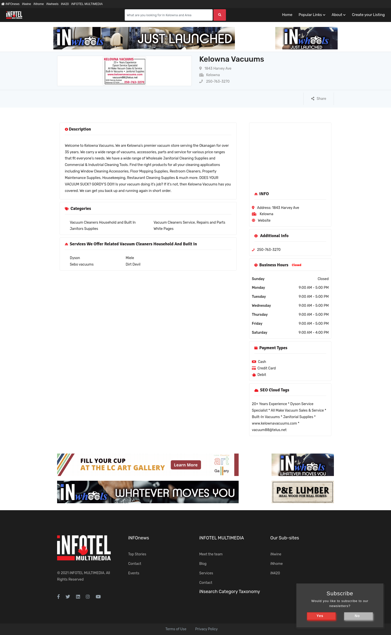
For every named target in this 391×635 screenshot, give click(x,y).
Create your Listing (368, 14)
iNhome (38, 4)
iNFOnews (10, 4)
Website (264, 220)
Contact (134, 564)
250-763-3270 (214, 81)
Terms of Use (175, 629)
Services (206, 573)
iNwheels (52, 4)
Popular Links (310, 14)
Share (318, 99)
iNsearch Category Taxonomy (229, 591)
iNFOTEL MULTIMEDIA (87, 4)
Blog (202, 564)
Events (133, 573)
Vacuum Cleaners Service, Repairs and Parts (189, 222)
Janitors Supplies (84, 229)
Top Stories (137, 554)
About (337, 14)
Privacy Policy (206, 629)
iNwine (26, 4)
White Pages (164, 229)
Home (287, 14)
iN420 (65, 4)
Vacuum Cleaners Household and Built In (103, 222)
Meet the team (211, 554)
